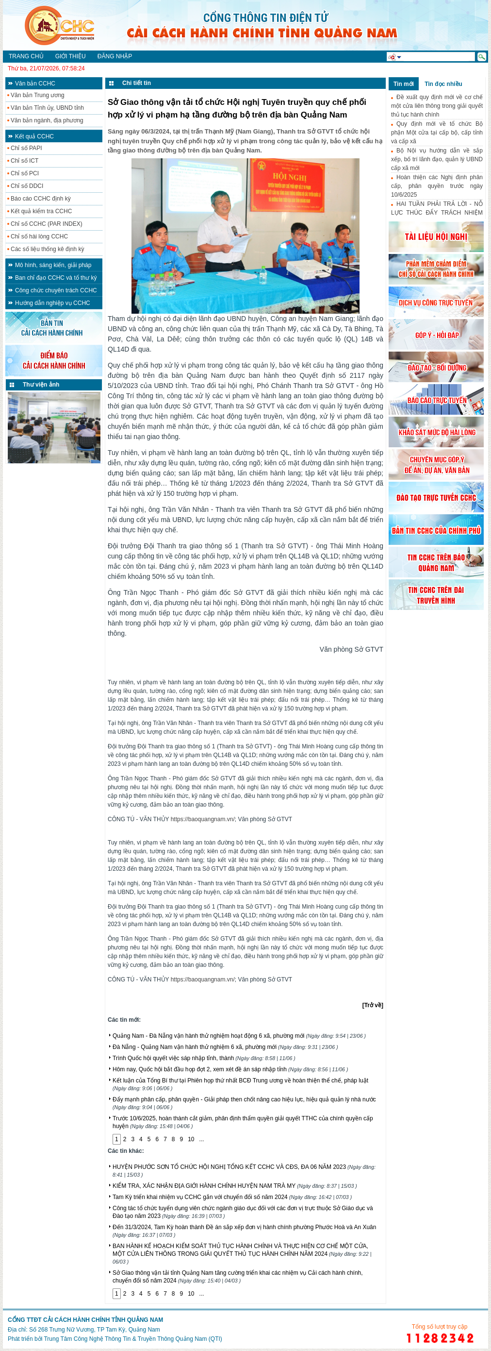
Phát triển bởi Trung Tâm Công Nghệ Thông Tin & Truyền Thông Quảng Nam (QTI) (115, 1338)
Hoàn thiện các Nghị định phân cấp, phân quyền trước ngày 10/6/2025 (437, 186)
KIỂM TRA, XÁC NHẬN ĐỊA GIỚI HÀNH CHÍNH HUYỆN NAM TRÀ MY (235, 1185)
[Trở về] (372, 1005)
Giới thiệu (70, 56)
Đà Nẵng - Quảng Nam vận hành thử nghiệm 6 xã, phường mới (225, 1047)
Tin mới (403, 84)
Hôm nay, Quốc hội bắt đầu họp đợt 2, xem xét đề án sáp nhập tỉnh (230, 1069)
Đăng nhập (115, 56)
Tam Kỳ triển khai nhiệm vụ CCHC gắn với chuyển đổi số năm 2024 (232, 1197)
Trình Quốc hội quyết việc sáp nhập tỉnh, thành (204, 1058)
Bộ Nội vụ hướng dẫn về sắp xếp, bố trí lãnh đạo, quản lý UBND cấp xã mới (437, 159)
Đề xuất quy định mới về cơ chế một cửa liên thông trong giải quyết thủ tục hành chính (437, 106)
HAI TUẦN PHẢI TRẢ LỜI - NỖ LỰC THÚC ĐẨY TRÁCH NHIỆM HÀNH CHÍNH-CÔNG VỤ (437, 213)
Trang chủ (26, 56)
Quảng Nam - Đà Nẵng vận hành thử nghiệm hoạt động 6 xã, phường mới (239, 1035)
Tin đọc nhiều (443, 84)
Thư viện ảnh (41, 384)
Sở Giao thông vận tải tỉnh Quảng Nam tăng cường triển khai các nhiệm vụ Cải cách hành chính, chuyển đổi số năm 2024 (238, 1276)
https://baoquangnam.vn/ (203, 819)
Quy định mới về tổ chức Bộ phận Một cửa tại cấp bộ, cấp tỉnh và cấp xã (437, 132)
